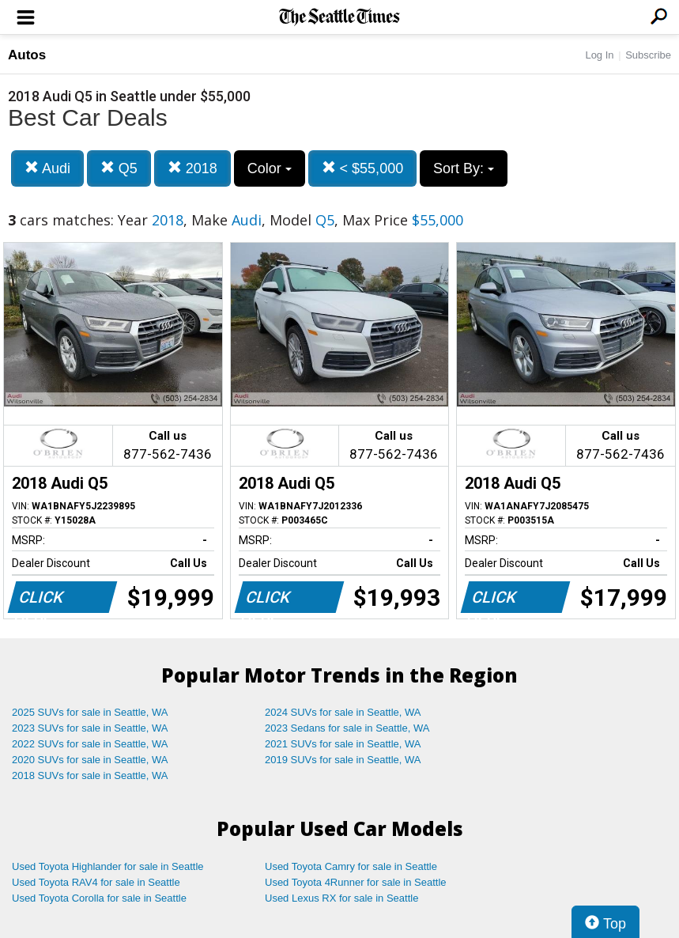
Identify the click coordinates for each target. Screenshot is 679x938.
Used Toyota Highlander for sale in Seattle (108, 866)
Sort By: (463, 168)
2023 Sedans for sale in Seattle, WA (347, 728)
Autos (27, 54)
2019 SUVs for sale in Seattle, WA (343, 760)
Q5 (119, 168)
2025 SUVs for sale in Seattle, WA (90, 712)
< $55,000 (363, 168)
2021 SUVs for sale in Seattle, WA (343, 744)
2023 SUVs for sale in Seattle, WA (90, 728)
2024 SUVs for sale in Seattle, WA (343, 712)
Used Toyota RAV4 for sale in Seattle (96, 882)
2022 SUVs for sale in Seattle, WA (90, 744)
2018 (192, 168)
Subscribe (648, 55)
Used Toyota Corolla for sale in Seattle (99, 898)
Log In (599, 55)
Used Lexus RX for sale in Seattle (341, 898)
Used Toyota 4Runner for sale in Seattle (356, 882)
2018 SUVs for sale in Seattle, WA (90, 775)
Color (269, 168)
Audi (47, 168)
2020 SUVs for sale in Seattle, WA (90, 760)
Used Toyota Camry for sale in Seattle (351, 866)
